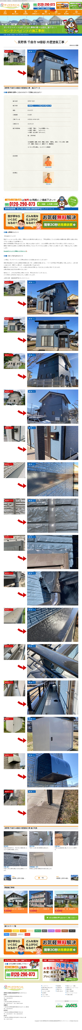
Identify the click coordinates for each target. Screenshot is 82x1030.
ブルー (6, 934)
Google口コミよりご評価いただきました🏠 (15, 251)
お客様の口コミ (36, 13)
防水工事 (49, 105)
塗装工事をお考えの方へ (47, 987)
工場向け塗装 (69, 994)
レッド (27, 934)
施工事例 (66, 13)
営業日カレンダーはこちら (46, 6)
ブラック (72, 930)
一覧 (42, 878)
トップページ (45, 985)
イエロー (15, 930)
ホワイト (20, 934)
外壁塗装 (30, 105)
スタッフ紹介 (45, 994)
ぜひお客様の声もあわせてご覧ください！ (63, 917)
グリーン (37, 930)
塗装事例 (59, 985)
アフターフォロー (46, 996)
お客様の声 (59, 987)
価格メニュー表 (46, 13)
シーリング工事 (37, 105)
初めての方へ (15, 13)
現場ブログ (59, 989)
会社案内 (25, 13)
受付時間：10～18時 (20, 974)
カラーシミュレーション (72, 992)
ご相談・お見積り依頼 (49, 204)
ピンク (58, 930)
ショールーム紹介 (56, 13)
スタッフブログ (76, 13)
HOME (5, 13)
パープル (51, 930)
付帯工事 (44, 105)
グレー (44, 930)
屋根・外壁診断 (70, 991)
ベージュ (13, 934)
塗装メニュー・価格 (71, 985)
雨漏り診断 (69, 989)
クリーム (30, 930)
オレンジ (23, 930)
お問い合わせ (60, 991)
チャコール (8, 930)
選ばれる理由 (45, 989)
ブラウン (64, 930)
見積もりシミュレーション (72, 987)
